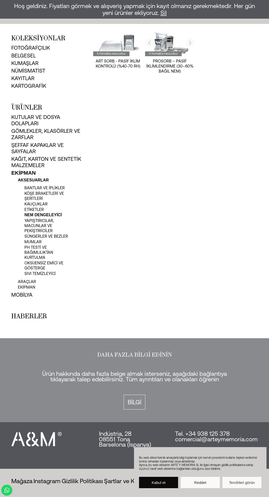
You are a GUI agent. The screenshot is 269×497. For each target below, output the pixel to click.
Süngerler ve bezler (46, 236)
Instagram (46, 481)
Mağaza (21, 481)
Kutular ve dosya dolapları (35, 120)
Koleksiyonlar (38, 38)
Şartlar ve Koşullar (128, 481)
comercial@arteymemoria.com (216, 439)
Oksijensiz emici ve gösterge (43, 265)
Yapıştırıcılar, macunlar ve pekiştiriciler (39, 225)
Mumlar (33, 241)
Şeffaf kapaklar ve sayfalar (37, 148)
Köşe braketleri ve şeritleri (44, 196)
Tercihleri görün (242, 482)
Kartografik (28, 86)
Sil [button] (163, 12)
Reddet (200, 482)
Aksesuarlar (33, 180)
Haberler (29, 316)
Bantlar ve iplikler (44, 187)
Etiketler (34, 209)
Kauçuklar (36, 204)
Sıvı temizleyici (40, 273)
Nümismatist (28, 71)
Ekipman (23, 173)
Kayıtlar (23, 78)
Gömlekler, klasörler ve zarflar (45, 134)
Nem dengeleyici (43, 215)
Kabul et (158, 482)
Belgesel (23, 55)
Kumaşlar (25, 63)
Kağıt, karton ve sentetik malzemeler (46, 162)
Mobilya (21, 295)
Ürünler (26, 107)
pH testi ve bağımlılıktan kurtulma (38, 252)
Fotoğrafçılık (30, 48)
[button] (149, 42)
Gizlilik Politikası (82, 481)
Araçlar (27, 281)
